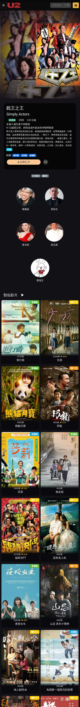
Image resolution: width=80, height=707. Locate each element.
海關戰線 (49, 634)
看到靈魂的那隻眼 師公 (12, 630)
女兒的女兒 (49, 479)
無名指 (31, 355)
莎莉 (12, 355)
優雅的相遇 (30, 541)
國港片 (45, 176)
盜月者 (31, 696)
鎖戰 (30, 572)
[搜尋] (57, 5)
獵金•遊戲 (49, 448)
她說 (30, 634)
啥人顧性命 (49, 386)
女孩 (30, 325)
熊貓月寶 (49, 325)
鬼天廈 (49, 665)
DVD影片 (35, 176)
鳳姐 (30, 510)
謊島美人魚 (67, 355)
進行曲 (12, 325)
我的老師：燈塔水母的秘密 (30, 445)
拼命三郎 (31, 417)
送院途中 (12, 448)
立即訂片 (23, 162)
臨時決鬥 (49, 355)
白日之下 (49, 603)
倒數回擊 (68, 572)
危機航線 (49, 572)
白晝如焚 (68, 634)
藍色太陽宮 (12, 479)
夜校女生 (12, 386)
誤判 (12, 510)
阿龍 (68, 325)
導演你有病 (67, 510)
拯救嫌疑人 (67, 665)
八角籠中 (31, 665)
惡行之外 (68, 448)
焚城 (12, 572)
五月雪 (12, 603)
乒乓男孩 (68, 479)
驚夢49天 (67, 541)
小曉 (12, 665)
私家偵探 (12, 417)
